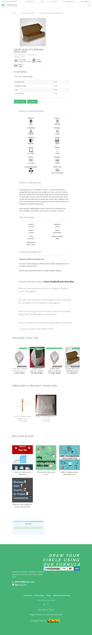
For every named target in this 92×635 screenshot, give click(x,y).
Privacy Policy (39, 595)
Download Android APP (10, 1)
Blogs (49, 595)
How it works (29, 1)
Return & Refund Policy (61, 595)
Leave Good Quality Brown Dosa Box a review (28, 527)
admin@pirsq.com (69, 1)
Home (14, 13)
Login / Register (85, 1)
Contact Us (54, 1)
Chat (42, 1)
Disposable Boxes (28, 13)
